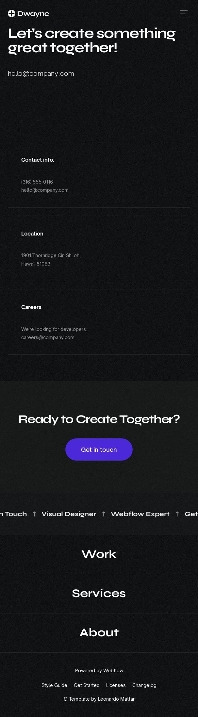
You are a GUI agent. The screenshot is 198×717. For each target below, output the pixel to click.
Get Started (87, 685)
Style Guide (54, 685)
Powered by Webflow (99, 670)
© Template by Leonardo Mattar (99, 699)
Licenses (116, 685)
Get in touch (99, 449)
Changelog (144, 685)
